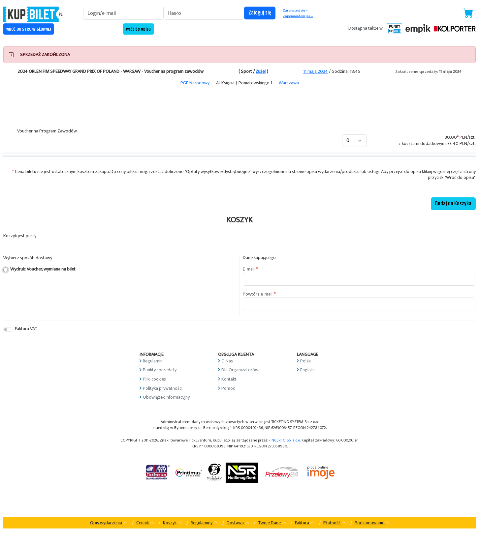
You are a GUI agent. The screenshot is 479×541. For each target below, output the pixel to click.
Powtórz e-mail (257, 294)
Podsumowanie (372, 523)
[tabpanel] (239, 150)
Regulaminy (204, 523)
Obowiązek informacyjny (166, 397)
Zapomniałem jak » (298, 16)
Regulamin (153, 361)
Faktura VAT (26, 329)
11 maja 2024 (315, 71)
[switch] (8, 329)
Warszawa (289, 83)
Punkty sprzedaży (159, 370)
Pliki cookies (154, 379)
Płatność (334, 523)
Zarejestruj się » (295, 11)
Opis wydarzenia (109, 523)
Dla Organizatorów (239, 370)
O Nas (227, 361)
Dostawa (238, 523)
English (307, 370)
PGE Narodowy (194, 83)
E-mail (249, 269)
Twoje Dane (272, 523)
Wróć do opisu (138, 29)
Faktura (305, 523)
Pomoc (228, 388)
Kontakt (229, 379)
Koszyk (172, 523)
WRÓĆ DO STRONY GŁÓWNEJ (28, 29)
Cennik (145, 523)
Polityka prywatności (162, 388)
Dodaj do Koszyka (453, 204)
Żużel (261, 71)
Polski (305, 361)
